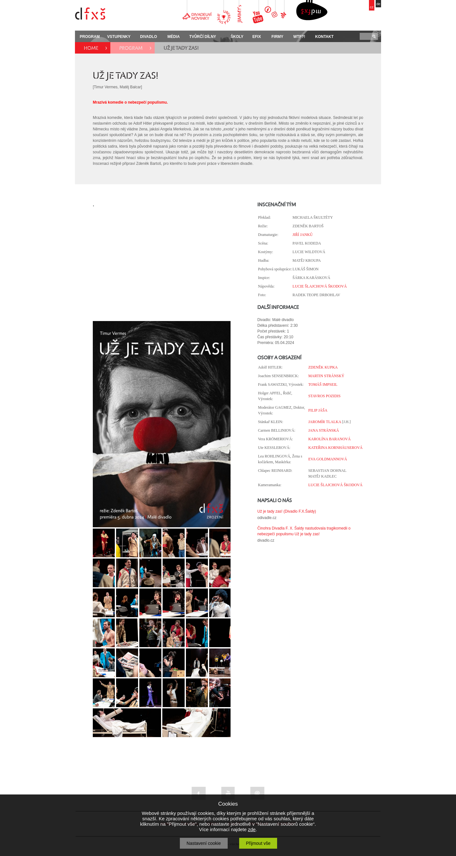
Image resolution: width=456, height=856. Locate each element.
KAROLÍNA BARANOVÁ (329, 439)
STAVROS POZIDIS (324, 396)
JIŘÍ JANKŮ (302, 234)
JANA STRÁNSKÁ (323, 430)
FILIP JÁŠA (317, 410)
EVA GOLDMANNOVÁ (327, 459)
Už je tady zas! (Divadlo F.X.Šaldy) (286, 511)
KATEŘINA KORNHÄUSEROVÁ (335, 447)
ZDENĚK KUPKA (323, 367)
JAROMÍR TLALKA (324, 422)
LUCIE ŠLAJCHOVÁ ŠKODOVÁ (319, 286)
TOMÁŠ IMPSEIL (322, 384)
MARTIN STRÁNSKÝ (326, 376)
